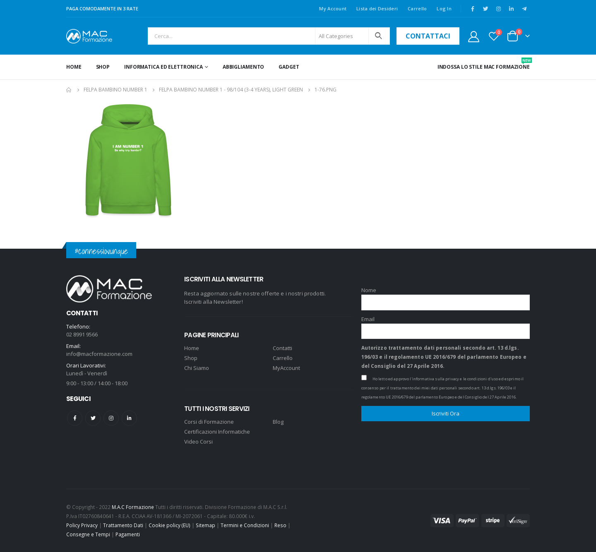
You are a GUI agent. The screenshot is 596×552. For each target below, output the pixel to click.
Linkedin (129, 418)
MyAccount (286, 368)
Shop (103, 66)
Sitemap (205, 525)
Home (74, 66)
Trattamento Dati (123, 525)
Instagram (111, 418)
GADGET (289, 66)
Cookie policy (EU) (169, 525)
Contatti (282, 348)
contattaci (428, 36)
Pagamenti (127, 534)
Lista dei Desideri (377, 8)
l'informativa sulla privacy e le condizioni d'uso (454, 379)
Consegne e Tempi (88, 534)
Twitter (93, 418)
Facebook (74, 418)
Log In (444, 8)
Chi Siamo (196, 368)
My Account (332, 8)
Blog (278, 421)
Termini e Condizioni (245, 525)
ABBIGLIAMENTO (243, 66)
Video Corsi (198, 441)
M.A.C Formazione (133, 507)
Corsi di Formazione (209, 421)
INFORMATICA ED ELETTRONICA (163, 66)
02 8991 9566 (82, 334)
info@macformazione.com (99, 354)
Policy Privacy (82, 525)
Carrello (417, 8)
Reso (280, 525)
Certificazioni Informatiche (217, 431)
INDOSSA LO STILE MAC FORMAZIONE (483, 64)
